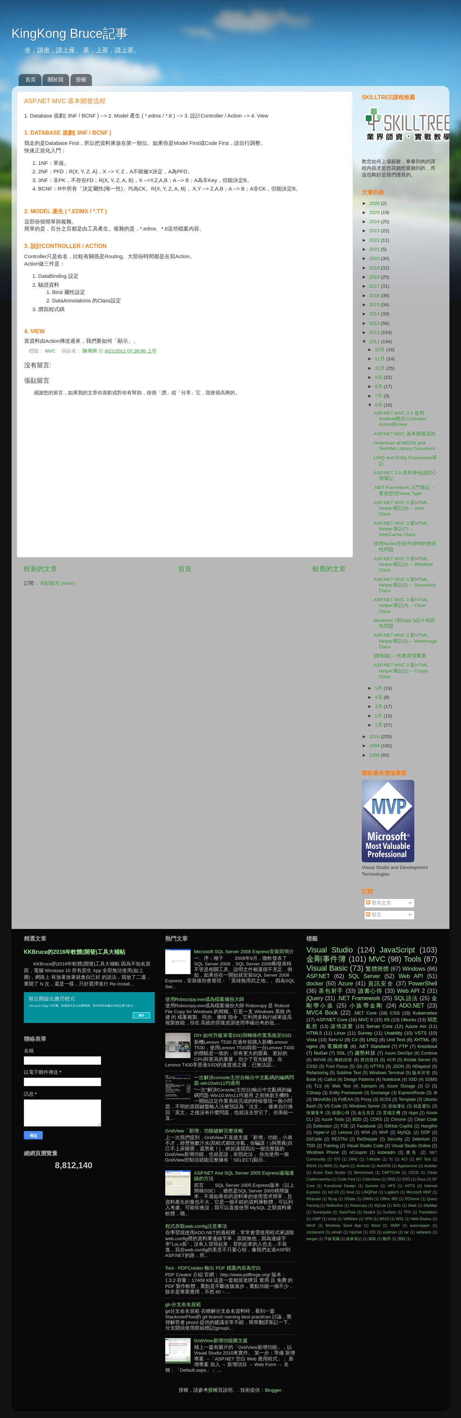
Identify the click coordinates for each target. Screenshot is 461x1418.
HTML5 (314, 1033)
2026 (375, 203)
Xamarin (368, 1086)
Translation (428, 1212)
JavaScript (397, 949)
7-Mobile (373, 1159)
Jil (435, 1092)
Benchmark (363, 1172)
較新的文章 (40, 569)
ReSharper (367, 1139)
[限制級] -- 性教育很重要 (400, 655)
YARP (395, 1225)
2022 (375, 240)
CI (427, 1086)
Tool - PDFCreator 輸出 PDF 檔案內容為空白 (213, 1268)
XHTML (422, 1039)
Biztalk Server (417, 1059)
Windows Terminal (386, 1072)
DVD (406, 1179)
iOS (372, 1232)
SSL (341, 1053)
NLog (332, 1199)
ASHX (311, 1166)
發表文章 (378, 902)
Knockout (427, 1046)
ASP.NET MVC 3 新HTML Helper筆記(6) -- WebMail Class (403, 564)
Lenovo (345, 1132)
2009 (375, 745)
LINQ (372, 1039)
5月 (379, 688)
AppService (407, 1166)
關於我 (56, 79)
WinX (310, 1225)
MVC (50, 351)
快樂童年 (315, 1112)
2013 (375, 323)
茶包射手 (331, 991)
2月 (379, 715)
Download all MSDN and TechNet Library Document (404, 445)
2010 (375, 736)
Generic (372, 1186)
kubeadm (386, 1152)
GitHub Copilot (398, 1126)
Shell (412, 1205)
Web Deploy (421, 1219)
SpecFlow (347, 1212)
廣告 (411, 1152)
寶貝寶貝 (369, 1059)
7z (391, 1159)
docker (314, 983)
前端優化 (397, 1106)
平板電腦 (332, 1239)
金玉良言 (366, 1112)
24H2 (353, 1159)
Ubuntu (408, 1019)
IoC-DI (333, 1192)
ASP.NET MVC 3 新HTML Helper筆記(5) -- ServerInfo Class (405, 585)
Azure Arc (416, 1026)
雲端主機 (391, 1112)
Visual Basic (327, 968)
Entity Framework (345, 1092)
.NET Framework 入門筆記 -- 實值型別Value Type (404, 490)
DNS (391, 1179)
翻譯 (386, 1239)
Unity (332, 1219)
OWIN (367, 1199)
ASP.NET (318, 976)
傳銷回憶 (343, 1059)
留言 (373, 914)
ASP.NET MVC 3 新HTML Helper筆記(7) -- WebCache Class (401, 529)
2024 (375, 221)
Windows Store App (343, 1225)
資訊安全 (381, 983)
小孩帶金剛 (366, 1005)
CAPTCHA (391, 1172)
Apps (413, 1112)
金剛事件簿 (326, 959)
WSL (400, 1219)
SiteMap (430, 1205)
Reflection (334, 1205)
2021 (375, 249)
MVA (365, 1132)
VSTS (421, 1033)
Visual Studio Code (365, 1145)
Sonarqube (322, 1212)
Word (375, 1225)
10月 (380, 368)
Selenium (421, 1139)
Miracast (313, 1199)
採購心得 (340, 1112)
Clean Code (425, 1119)
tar (406, 1232)
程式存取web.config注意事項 (196, 1226)
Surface (389, 1212)
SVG (397, 1205)
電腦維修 (337, 1046)
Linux (339, 1033)
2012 (375, 332)
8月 (379, 386)
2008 (375, 755)
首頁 (30, 79)
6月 (379, 405)
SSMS (431, 1079)
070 (337, 1159)
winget (311, 1239)
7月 (379, 396)
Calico (330, 1079)
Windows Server (364, 1106)
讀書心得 (370, 991)
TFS (407, 1212)
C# (355, 1039)
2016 (375, 295)
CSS (395, 1013)
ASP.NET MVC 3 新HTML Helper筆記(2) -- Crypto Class (401, 670)
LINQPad (369, 1192)
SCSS (385, 1099)
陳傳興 (90, 351)
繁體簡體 (377, 968)
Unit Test (396, 1039)
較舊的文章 (329, 569)
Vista (311, 1039)
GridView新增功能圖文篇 (221, 1340)
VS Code (332, 1106)
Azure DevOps (399, 1053)
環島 (372, 1239)
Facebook (366, 1126)
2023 (375, 230)
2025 (375, 212)
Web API (411, 976)
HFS (391, 1186)
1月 (379, 725)
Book (311, 1079)
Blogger (273, 1390)
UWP (316, 1219)
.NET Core (365, 1013)
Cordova (429, 1053)
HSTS (410, 1186)
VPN (368, 1219)
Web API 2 (411, 991)
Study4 (369, 1212)
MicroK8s (322, 1099)
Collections (371, 1179)
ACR (391, 1059)
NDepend (421, 1066)
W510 (384, 1219)
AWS (328, 1166)
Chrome (398, 1119)
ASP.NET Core (331, 1019)
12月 (380, 349)
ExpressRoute (411, 1092)
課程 (401, 1239)
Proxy (366, 1099)
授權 (81, 79)
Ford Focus (337, 1066)
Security (394, 1139)
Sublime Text (348, 1072)
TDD (310, 1145)
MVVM (319, 1059)
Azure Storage (401, 1086)
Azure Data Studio (329, 1172)
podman (390, 1232)
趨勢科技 (365, 1053)
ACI (404, 1159)
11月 (380, 358)
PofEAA (345, 1099)
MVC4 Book (322, 1012)
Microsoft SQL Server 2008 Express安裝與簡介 (244, 951)
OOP (425, 1132)
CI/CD (413, 1172)
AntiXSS (384, 1166)
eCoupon (358, 1152)
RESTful (339, 1139)
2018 (375, 277)
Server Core (379, 1026)
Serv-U (335, 1039)
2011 (375, 341)
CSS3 (312, 1066)
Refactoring (317, 1072)
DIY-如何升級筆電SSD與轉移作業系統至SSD (242, 1035)
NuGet (321, 1053)
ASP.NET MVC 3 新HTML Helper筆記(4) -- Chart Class (401, 605)
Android (362, 1166)
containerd (315, 1232)
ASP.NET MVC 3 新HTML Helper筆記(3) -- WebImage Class (405, 641)
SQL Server (364, 976)
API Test (423, 1159)
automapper (420, 1225)
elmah (337, 1232)
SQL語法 (405, 998)
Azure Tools (332, 1119)
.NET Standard (373, 1046)
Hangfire (429, 1126)
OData (349, 1199)
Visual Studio (329, 949)
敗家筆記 (354, 1239)
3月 (379, 706)
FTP (403, 1046)
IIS (387, 1019)
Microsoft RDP (418, 1192)
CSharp (313, 1092)
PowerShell (422, 983)
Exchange (380, 1092)
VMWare (350, 1219)
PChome (412, 1199)
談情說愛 (341, 1026)
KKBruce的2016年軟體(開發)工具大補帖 (74, 952)
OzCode (314, 1139)
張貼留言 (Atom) (57, 583)
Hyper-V (321, 1132)
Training (331, 1145)
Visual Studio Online (411, 1145)
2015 (375, 304)
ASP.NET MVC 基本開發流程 (405, 433)
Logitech (392, 1192)
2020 (375, 258)
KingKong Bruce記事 (70, 33)
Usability (393, 1033)
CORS (376, 1119)
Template (407, 1099)
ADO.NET (412, 1005)
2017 (375, 286)
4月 (379, 697)
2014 (375, 313)
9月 (379, 377)
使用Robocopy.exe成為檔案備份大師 (204, 999)
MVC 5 (366, 1019)
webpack (423, 1232)
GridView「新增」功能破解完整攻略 (204, 1130)
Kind (350, 1192)
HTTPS (377, 1066)
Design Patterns (359, 1079)
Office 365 (389, 1199)
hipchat (355, 1232)
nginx (312, 1046)
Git (359, 1066)
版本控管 (421, 1072)
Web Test (341, 1086)
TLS (318, 1086)
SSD (412, 1079)
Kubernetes (425, 1013)
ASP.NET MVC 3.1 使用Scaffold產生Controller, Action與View (400, 418)
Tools (412, 959)
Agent (344, 1166)
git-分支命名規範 (183, 1304)
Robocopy (358, 1205)
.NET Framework (358, 998)
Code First (346, 1179)
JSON (398, 1066)
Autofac (431, 1166)
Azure (345, 983)
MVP (383, 1132)
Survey (365, 1033)
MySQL (404, 1132)
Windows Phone (322, 1152)
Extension (322, 1126)
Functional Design (340, 1186)
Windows (414, 968)
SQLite (380, 1205)
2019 (375, 267)
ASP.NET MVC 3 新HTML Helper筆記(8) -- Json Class (401, 508)
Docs (421, 1179)
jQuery (314, 998)
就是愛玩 (422, 1106)
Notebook (391, 1079)
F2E (344, 1126)
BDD (357, 1119)
